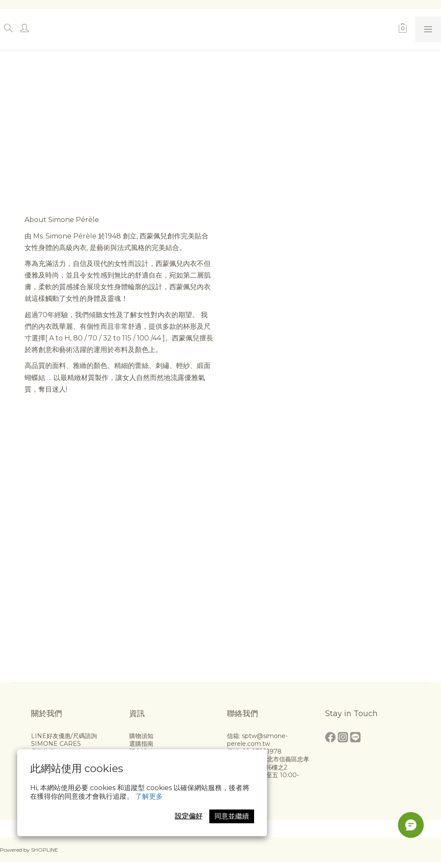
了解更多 (149, 796)
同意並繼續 (231, 816)
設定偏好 (188, 816)
